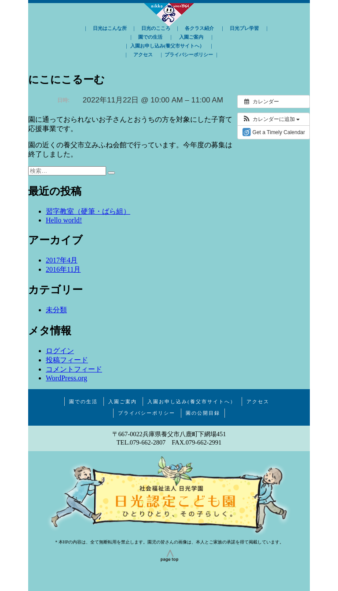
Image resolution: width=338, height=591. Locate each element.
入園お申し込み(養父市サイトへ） (167, 45)
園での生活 (150, 37)
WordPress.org (66, 378)
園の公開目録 (203, 413)
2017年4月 (61, 260)
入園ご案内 (191, 37)
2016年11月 (63, 269)
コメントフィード (74, 369)
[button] (271, 119)
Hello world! (64, 220)
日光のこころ (155, 28)
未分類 (56, 310)
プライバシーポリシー (189, 54)
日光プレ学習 (244, 28)
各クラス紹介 (199, 28)
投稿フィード (67, 360)
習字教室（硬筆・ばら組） (88, 211)
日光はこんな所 (110, 28)
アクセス (143, 54)
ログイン (60, 350)
